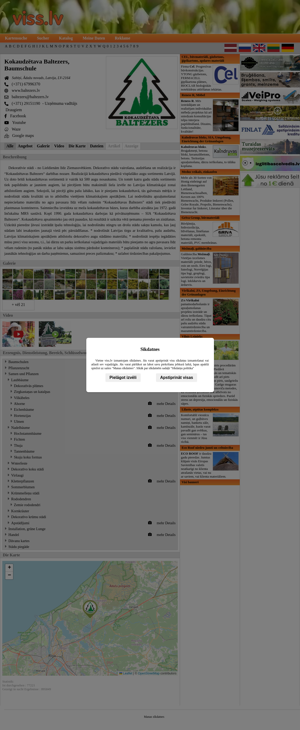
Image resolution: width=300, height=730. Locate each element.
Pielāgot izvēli (123, 377)
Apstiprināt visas (176, 377)
